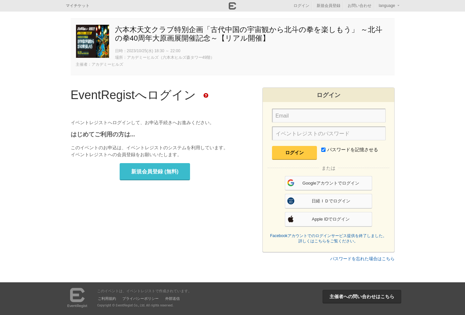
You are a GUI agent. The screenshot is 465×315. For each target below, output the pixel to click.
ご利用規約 (107, 298)
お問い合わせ (359, 5)
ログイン (301, 5)
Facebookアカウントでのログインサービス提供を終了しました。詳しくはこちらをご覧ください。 (328, 238)
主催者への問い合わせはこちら (361, 296)
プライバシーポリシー (140, 298)
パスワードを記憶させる (349, 149)
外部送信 (172, 298)
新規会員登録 (328, 5)
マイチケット (78, 5)
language (387, 5)
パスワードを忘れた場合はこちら (362, 258)
